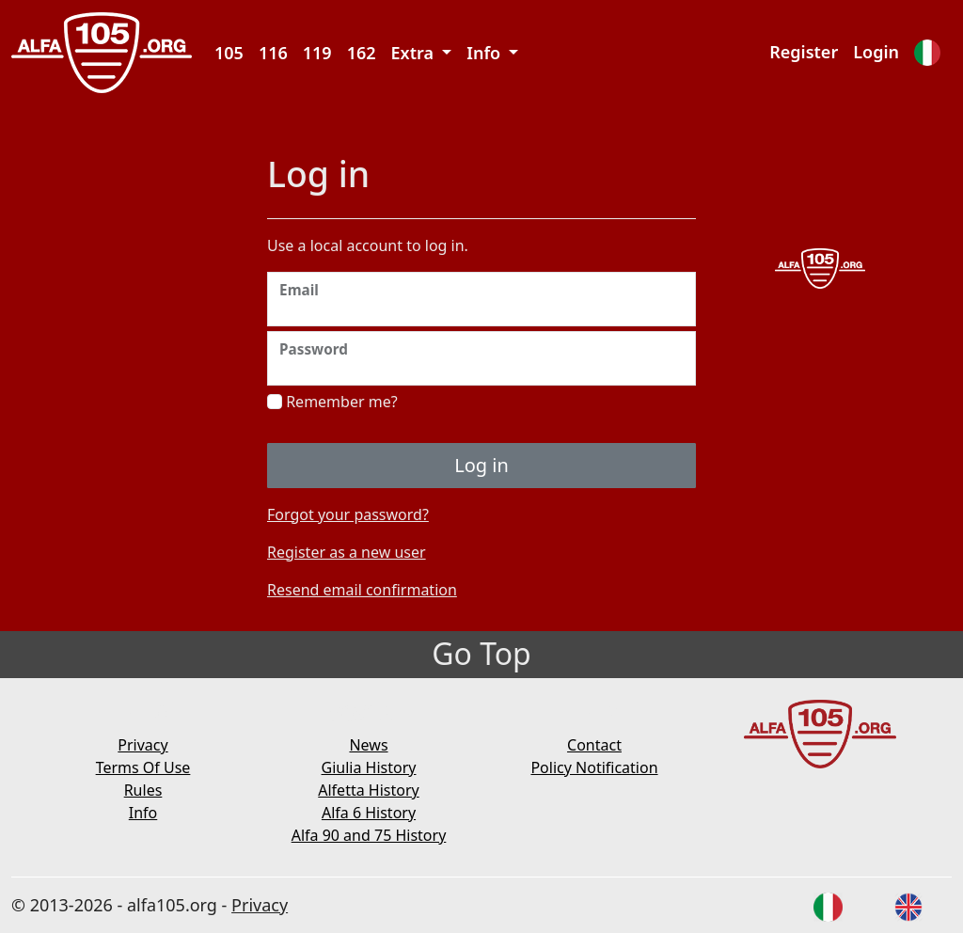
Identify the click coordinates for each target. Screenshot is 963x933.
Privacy (142, 745)
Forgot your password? (348, 514)
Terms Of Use (143, 767)
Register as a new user (346, 552)
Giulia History (369, 767)
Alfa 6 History (369, 812)
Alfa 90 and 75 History (369, 835)
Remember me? (332, 401)
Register (803, 51)
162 (361, 52)
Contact (594, 745)
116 (273, 52)
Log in (481, 465)
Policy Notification (593, 767)
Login (876, 51)
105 (229, 52)
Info (143, 812)
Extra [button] (414, 52)
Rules (143, 790)
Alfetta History (368, 790)
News (368, 745)
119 (317, 52)
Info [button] (485, 52)
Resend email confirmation (362, 589)
